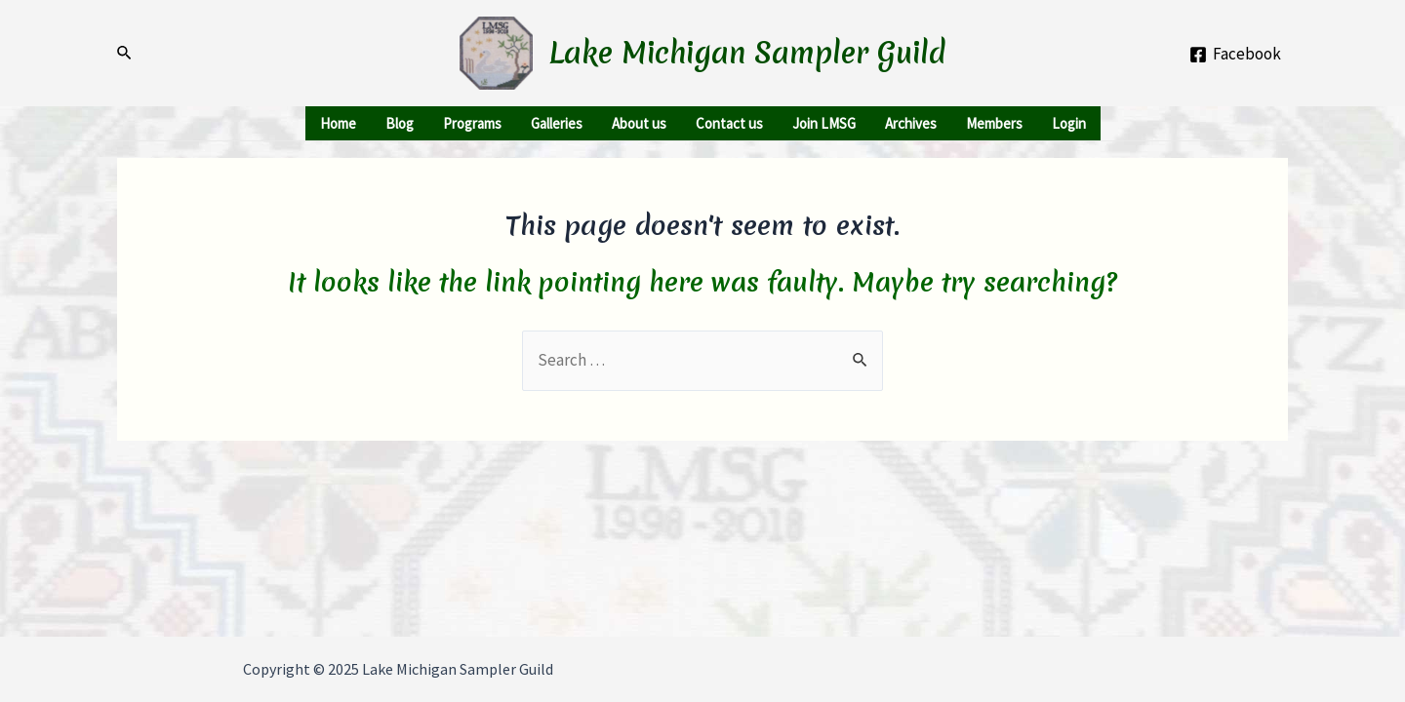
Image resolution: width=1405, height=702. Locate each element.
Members (994, 123)
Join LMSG (824, 123)
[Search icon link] (125, 53)
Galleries (556, 123)
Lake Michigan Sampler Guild (747, 53)
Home (338, 123)
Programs (472, 123)
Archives (911, 123)
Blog (399, 123)
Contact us (729, 123)
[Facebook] (1235, 54)
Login (1069, 123)
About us (639, 123)
